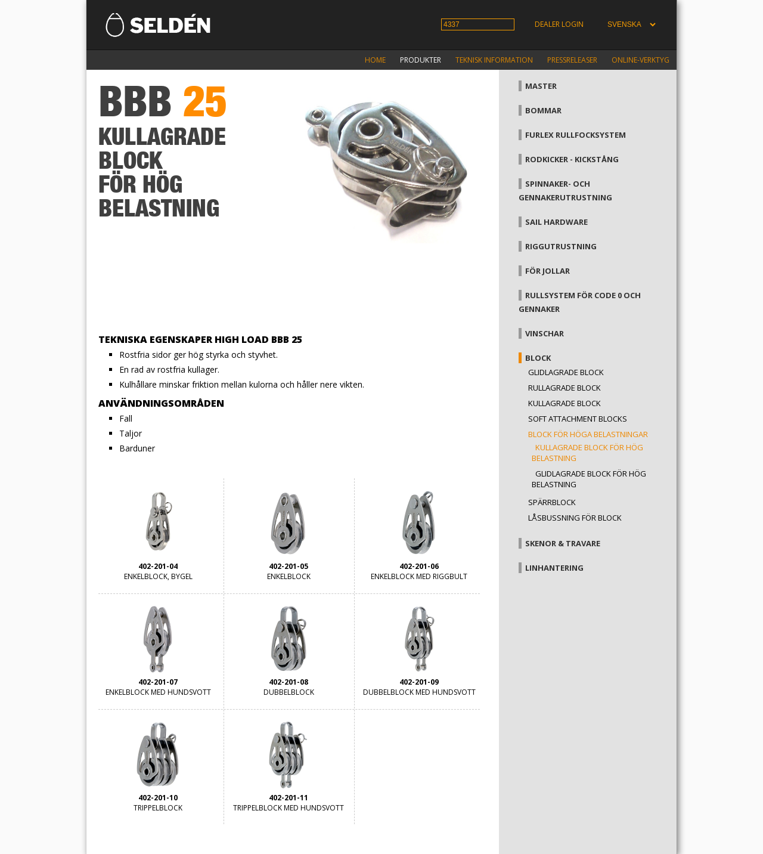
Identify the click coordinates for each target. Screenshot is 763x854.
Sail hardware (556, 221)
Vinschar (544, 333)
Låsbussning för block (575, 517)
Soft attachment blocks (577, 418)
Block (538, 357)
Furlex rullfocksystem (575, 134)
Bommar (543, 110)
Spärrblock (552, 502)
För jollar (547, 270)
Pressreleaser (572, 60)
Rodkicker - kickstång (572, 159)
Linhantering (554, 567)
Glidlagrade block (566, 372)
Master (541, 86)
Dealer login (559, 24)
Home (375, 60)
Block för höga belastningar (588, 434)
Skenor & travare (562, 543)
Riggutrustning (561, 246)
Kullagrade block (564, 403)
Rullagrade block (564, 387)
